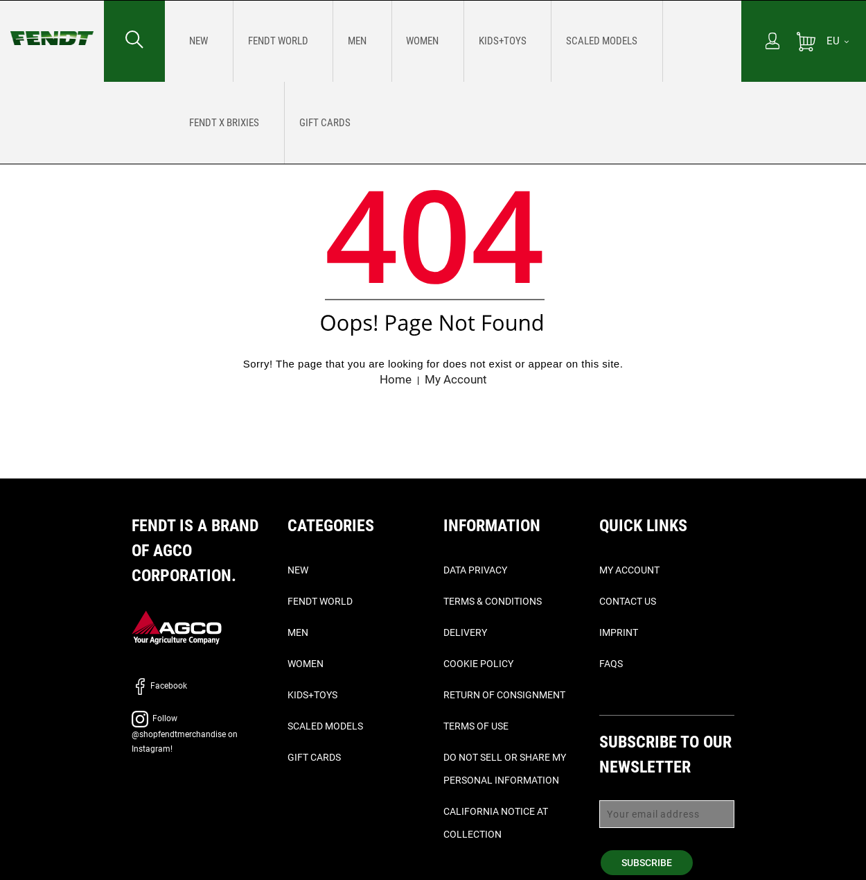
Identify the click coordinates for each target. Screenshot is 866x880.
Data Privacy (475, 570)
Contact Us (627, 601)
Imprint (618, 632)
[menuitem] (193, 41)
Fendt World (320, 601)
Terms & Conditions (492, 601)
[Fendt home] (52, 24)
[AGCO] (177, 627)
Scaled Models (325, 726)
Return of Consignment (504, 694)
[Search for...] (134, 41)
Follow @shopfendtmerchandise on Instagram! (185, 734)
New (298, 570)
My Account (457, 379)
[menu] (453, 41)
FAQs (611, 663)
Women (306, 663)
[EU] (838, 41)
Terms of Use (476, 726)
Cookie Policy (478, 663)
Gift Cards (314, 757)
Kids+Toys (312, 694)
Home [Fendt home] (394, 379)
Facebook (159, 686)
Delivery (465, 632)
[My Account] (772, 42)
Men (298, 632)
